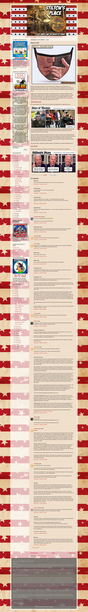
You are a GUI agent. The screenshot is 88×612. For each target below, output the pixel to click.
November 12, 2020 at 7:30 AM (40, 512)
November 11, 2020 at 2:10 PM (40, 478)
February (17, 209)
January (17, 211)
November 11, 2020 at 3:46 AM (40, 239)
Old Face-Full (18, 185)
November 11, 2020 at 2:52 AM (40, 222)
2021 (15, 164)
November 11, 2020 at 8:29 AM (40, 272)
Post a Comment (35, 547)
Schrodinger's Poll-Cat (19, 190)
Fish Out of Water (37, 507)
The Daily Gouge (16, 254)
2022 (15, 162)
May (16, 203)
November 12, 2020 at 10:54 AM (40, 533)
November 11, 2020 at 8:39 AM (40, 309)
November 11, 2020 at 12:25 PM (40, 459)
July (16, 200)
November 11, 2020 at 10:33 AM (40, 342)
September (17, 196)
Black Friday (17, 172)
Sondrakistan (15, 252)
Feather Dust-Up (18, 178)
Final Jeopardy (18, 187)
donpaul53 (36, 235)
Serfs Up (17, 183)
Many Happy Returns (19, 174)
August (16, 198)
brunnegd (36, 313)
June (16, 202)
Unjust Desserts (18, 176)
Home (53, 553)
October (17, 194)
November (17, 169)
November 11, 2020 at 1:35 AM (40, 212)
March (16, 207)
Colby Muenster (37, 428)
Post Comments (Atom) (41, 555)
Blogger (51, 606)
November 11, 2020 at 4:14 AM (40, 248)
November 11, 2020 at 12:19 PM (40, 424)
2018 (15, 215)
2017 (15, 217)
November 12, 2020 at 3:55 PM (40, 544)
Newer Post (34, 553)
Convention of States (17, 249)
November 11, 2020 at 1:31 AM (40, 203)
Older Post (72, 553)
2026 (15, 154)
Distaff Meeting (18, 179)
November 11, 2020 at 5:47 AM (40, 256)
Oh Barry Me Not (18, 181)
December (17, 167)
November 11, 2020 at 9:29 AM (40, 316)
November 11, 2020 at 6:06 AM (40, 263)
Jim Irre (35, 243)
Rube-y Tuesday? (18, 192)
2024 (15, 158)
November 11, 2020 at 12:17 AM (40, 184)
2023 (15, 160)
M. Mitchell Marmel (38, 216)
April (16, 205)
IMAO (14, 250)
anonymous (36, 346)
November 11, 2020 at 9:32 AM (40, 326)
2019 (15, 213)
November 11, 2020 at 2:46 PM (40, 503)
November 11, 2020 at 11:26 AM (40, 353)
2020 (15, 165)
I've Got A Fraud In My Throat (21, 170)
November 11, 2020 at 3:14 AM (40, 231)
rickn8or (35, 321)
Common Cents (16, 247)
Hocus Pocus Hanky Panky (20, 188)
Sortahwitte (36, 463)
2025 (15, 156)
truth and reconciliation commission (45, 411)
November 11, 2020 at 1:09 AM (40, 193)
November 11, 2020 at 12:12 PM (40, 412)
